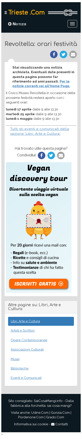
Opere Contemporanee (29, 340)
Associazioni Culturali (27, 349)
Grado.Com (55, 417)
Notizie (17, 23)
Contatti (59, 424)
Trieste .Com (26, 12)
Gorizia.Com (60, 413)
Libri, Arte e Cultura (25, 321)
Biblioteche (19, 368)
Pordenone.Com (31, 417)
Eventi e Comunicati (26, 378)
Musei (15, 359)
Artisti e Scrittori (23, 331)
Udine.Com (40, 413)
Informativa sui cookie (31, 424)
